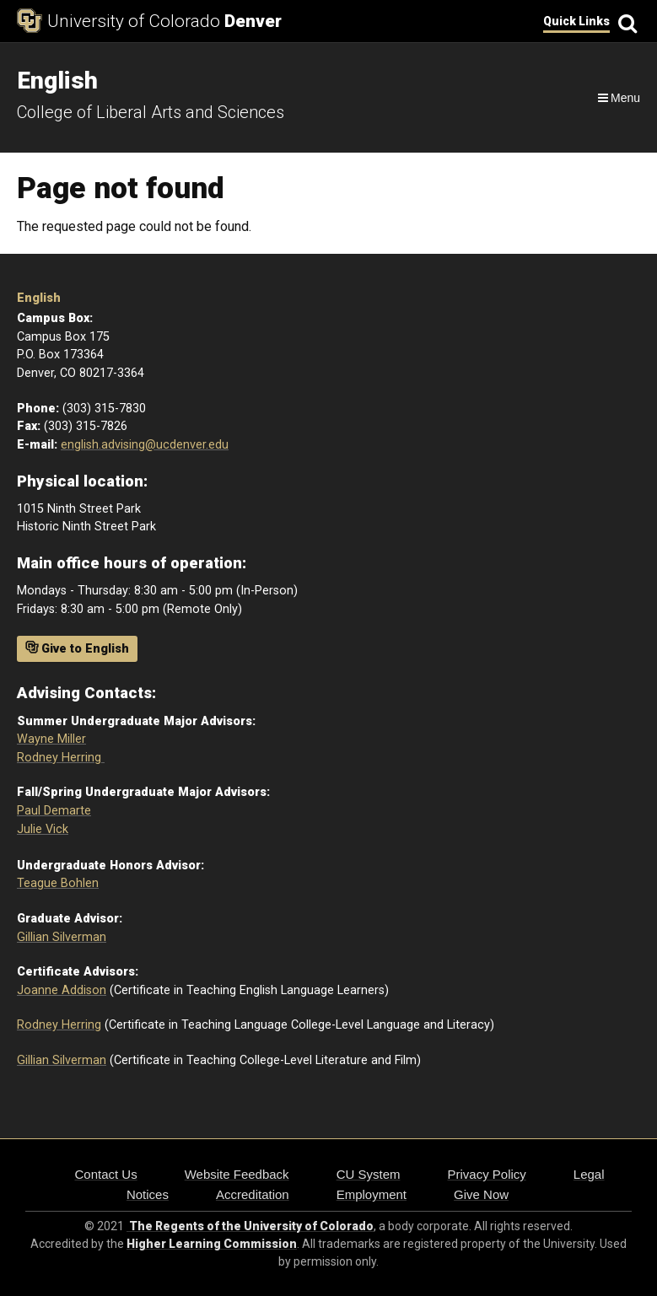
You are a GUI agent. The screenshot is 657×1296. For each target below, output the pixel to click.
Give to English (77, 648)
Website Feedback (237, 1174)
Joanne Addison (61, 990)
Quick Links (576, 21)
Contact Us (105, 1174)
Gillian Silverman (61, 937)
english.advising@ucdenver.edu (145, 445)
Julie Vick (42, 829)
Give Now (481, 1194)
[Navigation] (617, 98)
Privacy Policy (486, 1174)
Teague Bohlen (58, 883)
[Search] (625, 21)
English (39, 298)
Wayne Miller (51, 739)
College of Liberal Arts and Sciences (150, 112)
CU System (369, 1174)
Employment (372, 1194)
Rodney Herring (61, 757)
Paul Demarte (54, 811)
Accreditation (252, 1194)
